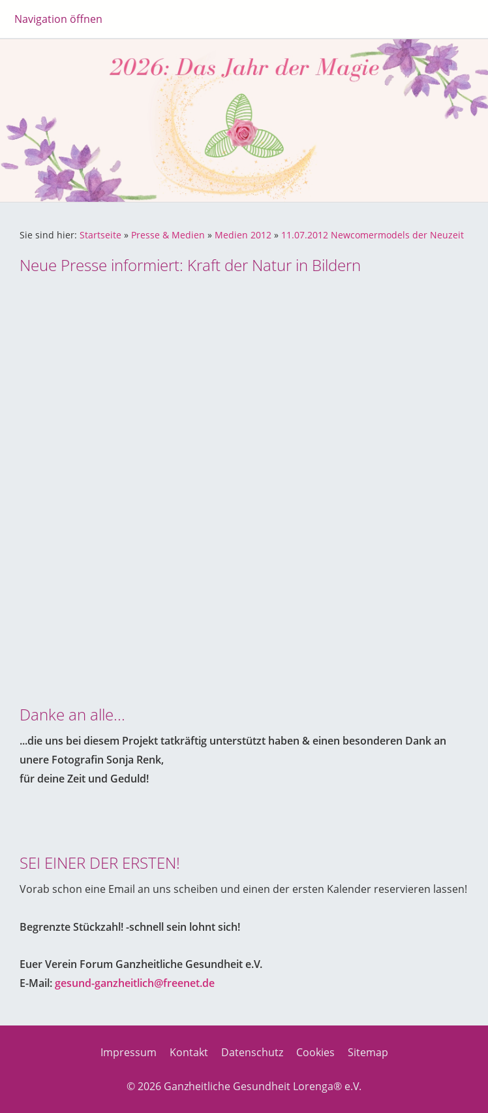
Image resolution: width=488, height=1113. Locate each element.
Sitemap (368, 1052)
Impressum (128, 1052)
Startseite (100, 235)
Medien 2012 (243, 235)
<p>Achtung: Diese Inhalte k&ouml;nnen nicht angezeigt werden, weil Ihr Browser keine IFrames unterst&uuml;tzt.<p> (244, 478)
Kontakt (189, 1052)
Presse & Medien (168, 235)
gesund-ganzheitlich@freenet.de (135, 983)
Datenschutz (252, 1052)
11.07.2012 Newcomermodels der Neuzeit (372, 235)
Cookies (315, 1052)
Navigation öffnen (58, 19)
